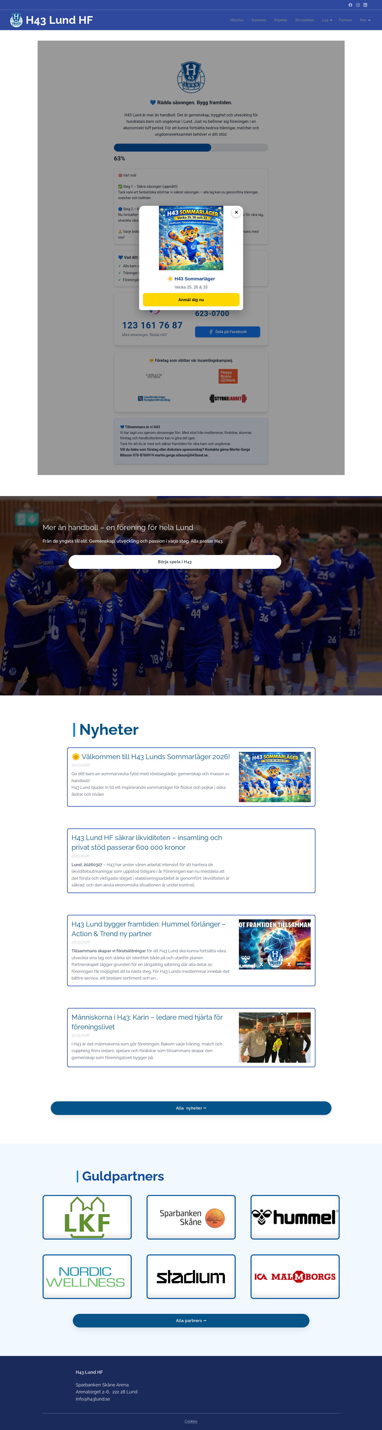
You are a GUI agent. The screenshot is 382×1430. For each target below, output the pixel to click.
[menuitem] (231, 20)
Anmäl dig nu (191, 300)
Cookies (191, 1421)
